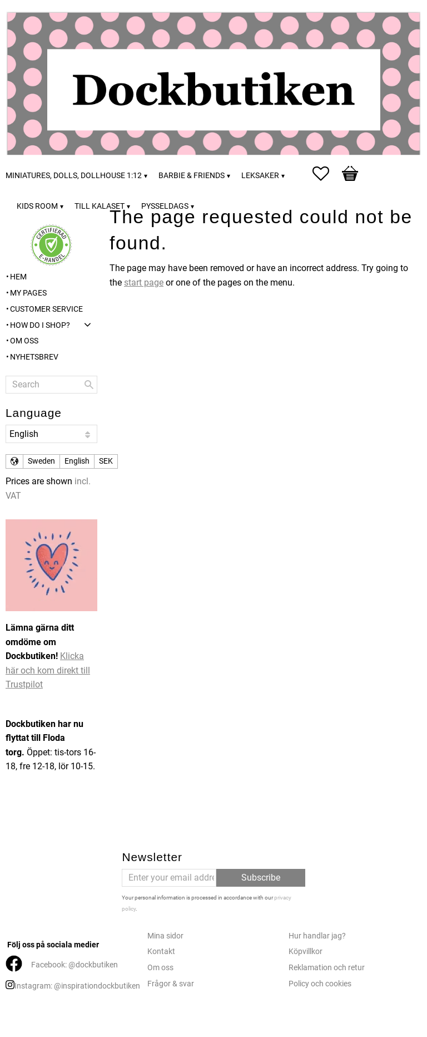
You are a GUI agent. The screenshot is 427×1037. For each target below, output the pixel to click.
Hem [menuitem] (18, 277)
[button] (326, 173)
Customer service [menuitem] (46, 309)
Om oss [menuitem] (24, 341)
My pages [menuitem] (28, 293)
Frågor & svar (170, 984)
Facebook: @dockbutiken (74, 965)
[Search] (89, 384)
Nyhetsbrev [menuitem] (34, 357)
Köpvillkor (305, 951)
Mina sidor (165, 936)
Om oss (160, 967)
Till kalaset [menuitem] (100, 206)
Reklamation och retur (327, 967)
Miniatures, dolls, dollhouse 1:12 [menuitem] (74, 175)
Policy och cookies (320, 984)
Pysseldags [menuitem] (164, 206)
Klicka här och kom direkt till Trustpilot (48, 670)
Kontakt (161, 951)
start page (143, 282)
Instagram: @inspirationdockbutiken (77, 986)
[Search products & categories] (51, 385)
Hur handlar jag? (317, 936)
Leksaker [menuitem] (260, 175)
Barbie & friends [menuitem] (191, 175)
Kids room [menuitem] (37, 206)
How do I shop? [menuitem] (40, 325)
